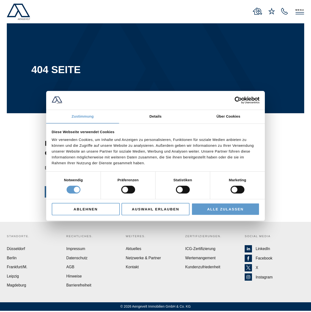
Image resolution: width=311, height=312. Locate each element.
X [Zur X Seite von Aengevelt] (251, 268)
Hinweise (74, 277)
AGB (70, 268)
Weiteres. (136, 236)
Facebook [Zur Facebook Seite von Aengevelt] (259, 259)
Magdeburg (16, 286)
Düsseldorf (16, 249)
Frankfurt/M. (17, 268)
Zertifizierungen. (203, 236)
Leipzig (13, 277)
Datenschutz (77, 259)
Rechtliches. (80, 236)
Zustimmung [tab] (83, 116)
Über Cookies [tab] (228, 116)
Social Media (258, 236)
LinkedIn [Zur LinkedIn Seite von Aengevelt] (257, 249)
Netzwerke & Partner (144, 259)
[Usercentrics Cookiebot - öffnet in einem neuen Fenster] (238, 100)
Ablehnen (86, 209)
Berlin (12, 259)
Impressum (76, 249)
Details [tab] (155, 116)
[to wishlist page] (271, 11)
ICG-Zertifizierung (200, 249)
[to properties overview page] (257, 11)
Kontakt (132, 268)
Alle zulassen (225, 209)
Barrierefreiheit (79, 286)
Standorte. (18, 236)
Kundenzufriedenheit (203, 268)
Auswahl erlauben (155, 209)
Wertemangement (200, 259)
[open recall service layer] (284, 11)
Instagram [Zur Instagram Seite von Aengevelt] (259, 277)
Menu (299, 9)
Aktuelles (134, 249)
